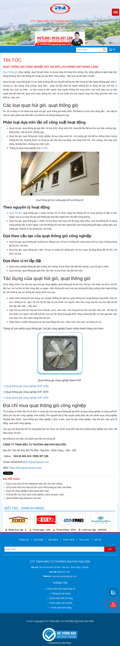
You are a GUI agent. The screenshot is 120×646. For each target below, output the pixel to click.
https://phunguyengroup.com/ (26, 467)
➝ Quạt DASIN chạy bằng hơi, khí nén (22, 498)
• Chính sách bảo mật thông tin (60, 589)
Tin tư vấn (84, 539)
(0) (112, 49)
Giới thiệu (38, 539)
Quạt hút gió (15, 213)
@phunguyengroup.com (35, 462)
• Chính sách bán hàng (60, 607)
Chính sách (68, 539)
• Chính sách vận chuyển (60, 603)
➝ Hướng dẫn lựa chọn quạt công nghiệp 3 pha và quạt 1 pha (33, 494)
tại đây (44, 148)
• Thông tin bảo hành (60, 593)
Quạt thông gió (10, 72)
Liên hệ (97, 539)
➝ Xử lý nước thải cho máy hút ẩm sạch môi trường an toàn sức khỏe (37, 487)
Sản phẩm (53, 539)
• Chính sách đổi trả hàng (60, 598)
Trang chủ (24, 539)
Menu (115, 12)
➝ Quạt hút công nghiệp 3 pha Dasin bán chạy (26, 491)
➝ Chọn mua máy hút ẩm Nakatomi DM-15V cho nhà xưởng (32, 483)
